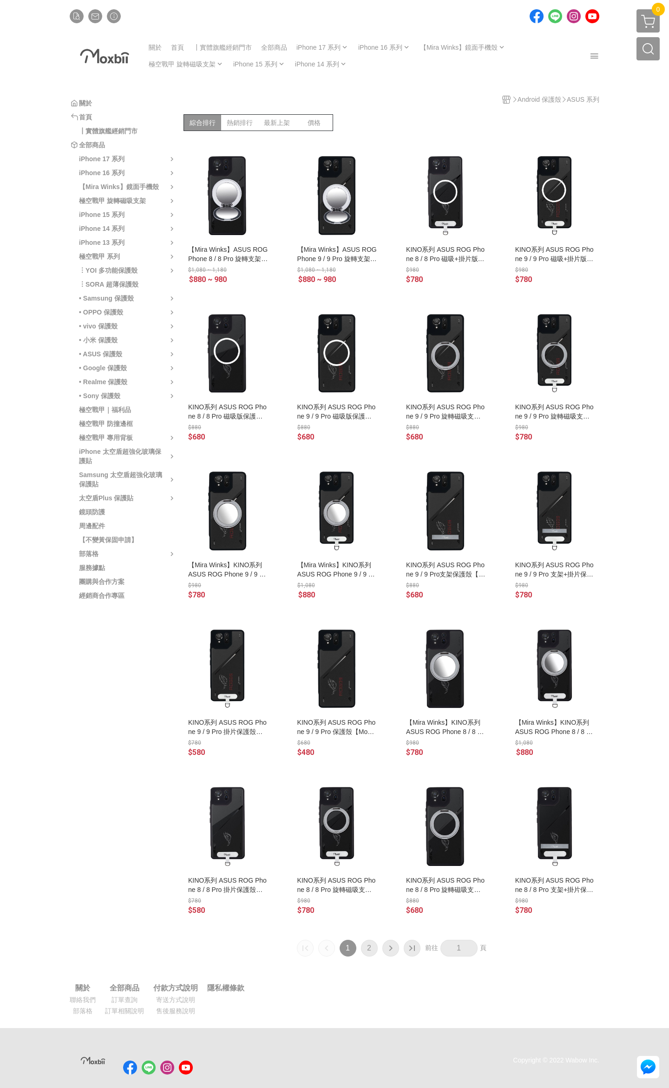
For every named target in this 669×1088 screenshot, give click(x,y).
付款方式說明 (175, 988)
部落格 (82, 1011)
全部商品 (124, 988)
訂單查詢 (125, 999)
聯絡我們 (83, 999)
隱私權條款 (225, 988)
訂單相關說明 (124, 1011)
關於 (82, 988)
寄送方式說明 (175, 999)
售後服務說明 (175, 1011)
